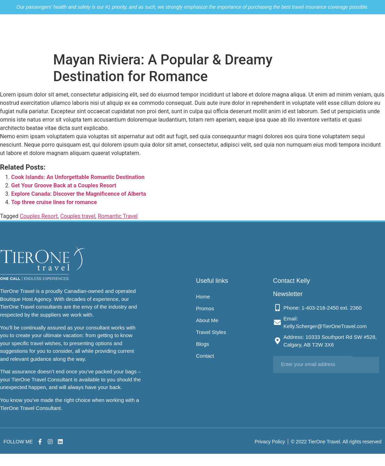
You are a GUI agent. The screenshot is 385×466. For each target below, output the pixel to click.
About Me (208, 31)
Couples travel (77, 216)
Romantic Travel (118, 216)
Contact (316, 31)
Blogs (287, 31)
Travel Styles (250, 31)
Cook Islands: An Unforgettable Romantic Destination (78, 177)
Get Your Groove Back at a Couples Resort (63, 185)
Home (144, 31)
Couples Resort (39, 216)
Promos (174, 31)
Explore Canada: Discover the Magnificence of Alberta (78, 194)
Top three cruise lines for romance (54, 202)
